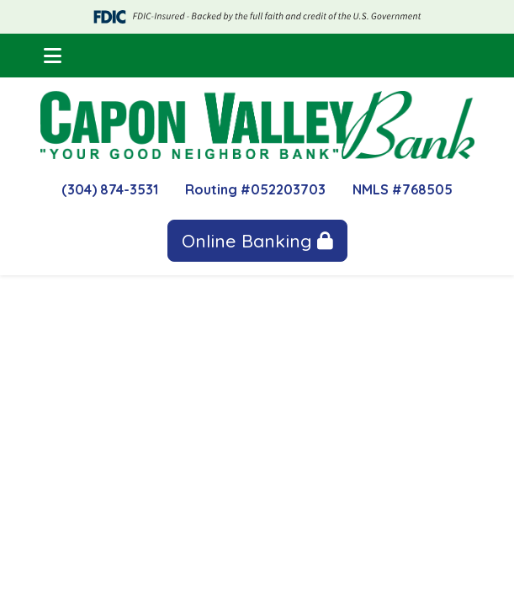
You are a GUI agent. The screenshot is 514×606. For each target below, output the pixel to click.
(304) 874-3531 (109, 189)
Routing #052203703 (255, 189)
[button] (52, 55)
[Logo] (257, 125)
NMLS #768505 (402, 189)
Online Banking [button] (257, 241)
